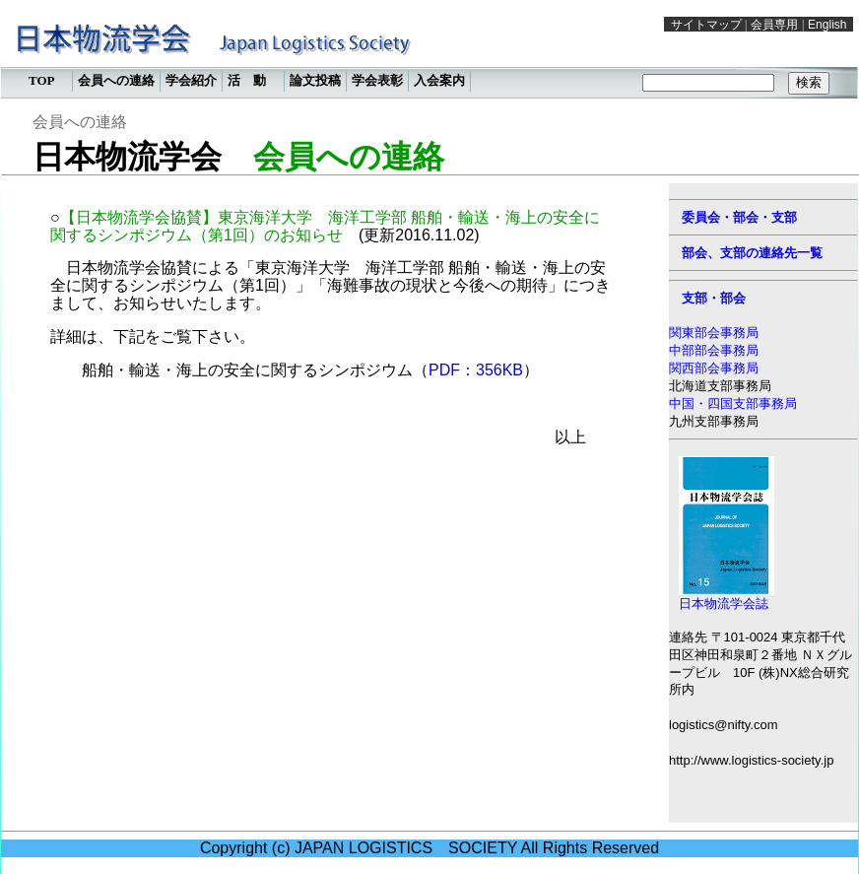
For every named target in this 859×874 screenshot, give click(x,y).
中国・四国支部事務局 (733, 403)
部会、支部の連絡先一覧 (752, 252)
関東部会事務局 (714, 332)
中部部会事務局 (714, 350)
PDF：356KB (476, 370)
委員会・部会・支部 (739, 217)
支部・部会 (714, 298)
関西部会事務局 (714, 368)
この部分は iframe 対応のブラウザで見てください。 (429, 54)
